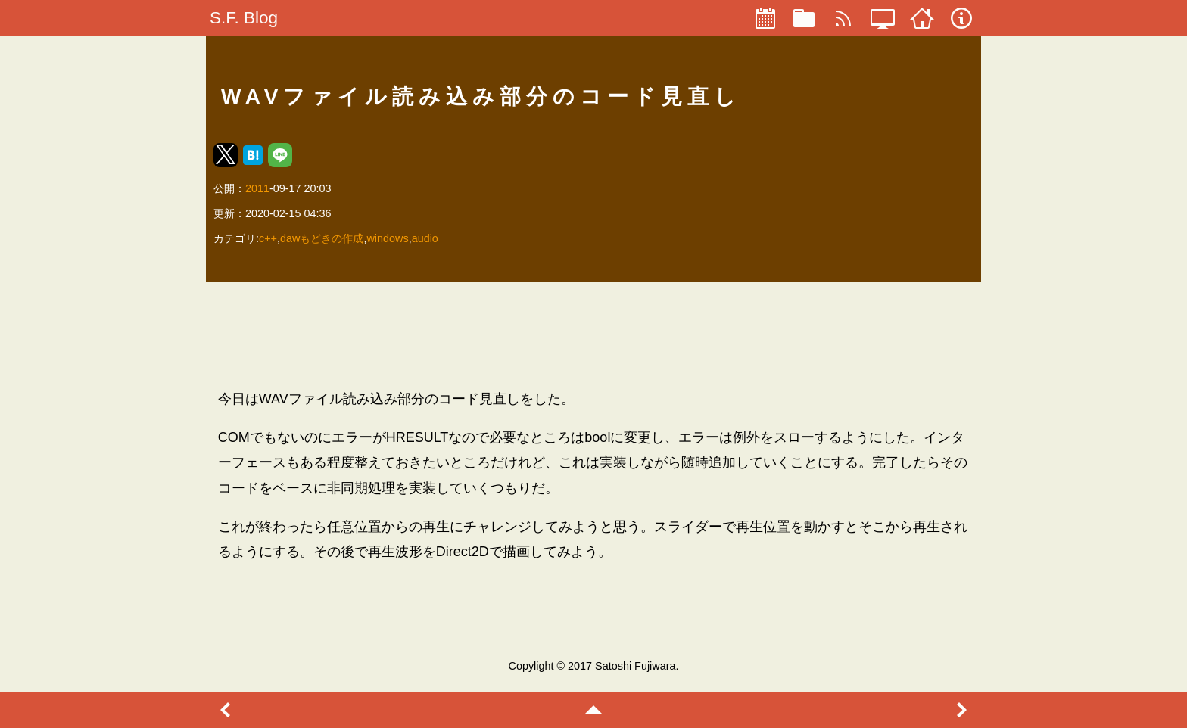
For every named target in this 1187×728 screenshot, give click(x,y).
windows (387, 238)
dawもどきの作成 (321, 238)
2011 (257, 188)
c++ (268, 238)
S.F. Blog (244, 17)
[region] (594, 335)
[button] (225, 155)
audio (425, 238)
